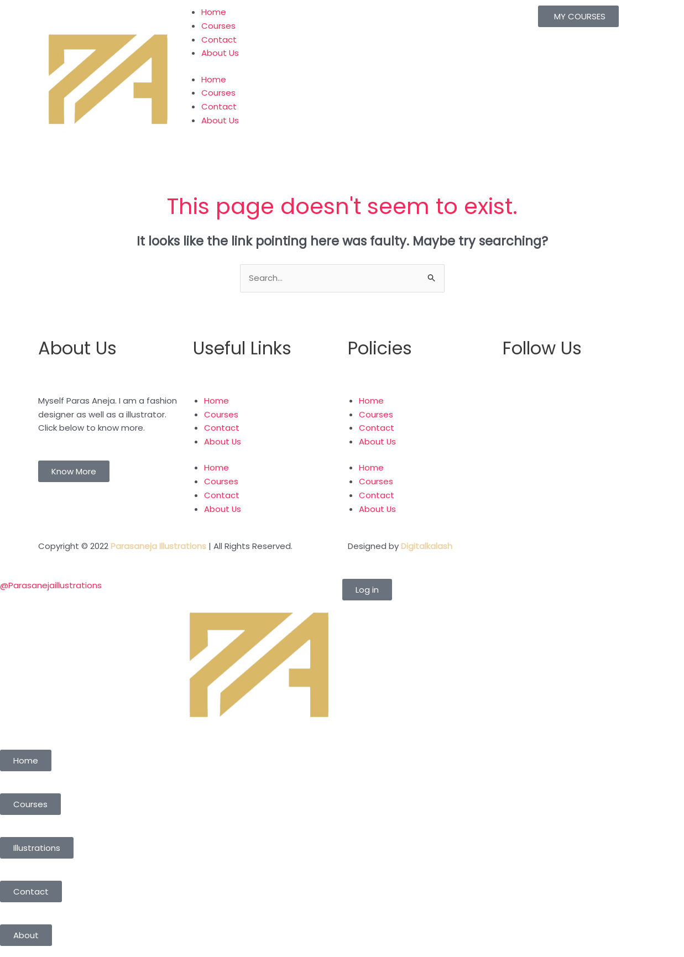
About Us (220, 53)
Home (213, 12)
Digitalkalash (426, 546)
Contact (219, 39)
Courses (218, 26)
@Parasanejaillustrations (51, 585)
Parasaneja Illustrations (158, 546)
